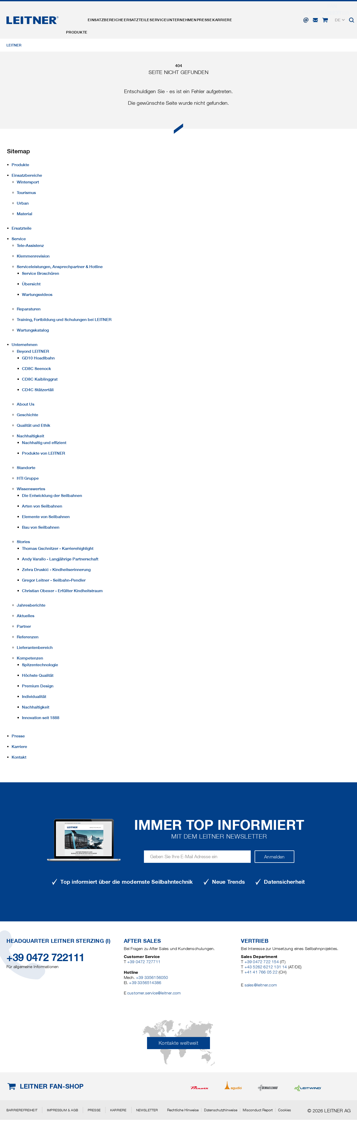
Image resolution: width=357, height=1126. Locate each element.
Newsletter (147, 1110)
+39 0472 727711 (143, 961)
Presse (233, 16)
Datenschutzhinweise (220, 1110)
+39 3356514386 (145, 982)
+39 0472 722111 (45, 957)
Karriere (256, 16)
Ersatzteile (150, 16)
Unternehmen (205, 16)
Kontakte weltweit (178, 1043)
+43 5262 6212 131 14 (266, 966)
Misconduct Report (258, 1110)
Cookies (284, 1110)
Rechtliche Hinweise (183, 1110)
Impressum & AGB (62, 1110)
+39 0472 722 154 (262, 961)
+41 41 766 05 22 (261, 972)
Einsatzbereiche (114, 16)
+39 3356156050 (152, 977)
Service (176, 16)
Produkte (79, 16)
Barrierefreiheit (21, 1110)
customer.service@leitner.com (154, 993)
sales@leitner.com (261, 985)
